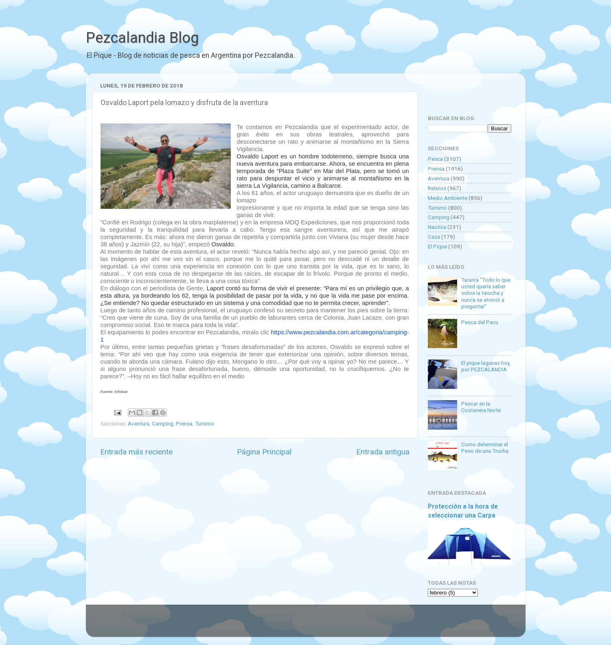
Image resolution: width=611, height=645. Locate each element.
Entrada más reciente (136, 451)
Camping (162, 423)
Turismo (204, 423)
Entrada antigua (383, 451)
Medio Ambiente (447, 198)
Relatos (437, 188)
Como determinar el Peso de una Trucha (484, 447)
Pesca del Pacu (479, 322)
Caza (434, 236)
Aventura (138, 423)
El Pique (437, 246)
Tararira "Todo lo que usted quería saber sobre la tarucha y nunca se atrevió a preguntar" (485, 292)
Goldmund (320, 624)
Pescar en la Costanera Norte (481, 406)
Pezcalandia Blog (142, 37)
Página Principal (264, 451)
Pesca (435, 159)
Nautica (437, 227)
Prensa (184, 423)
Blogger (389, 624)
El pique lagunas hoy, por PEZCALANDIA (485, 366)
